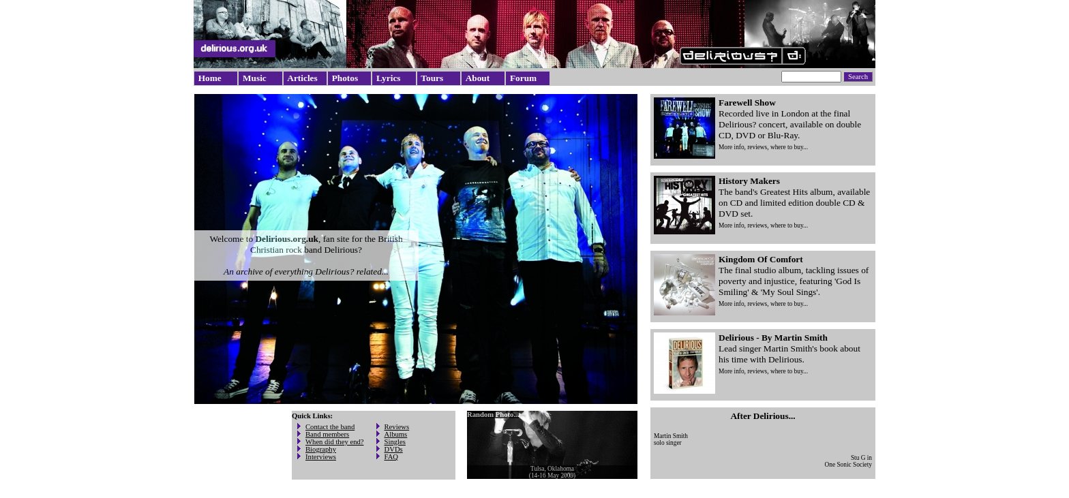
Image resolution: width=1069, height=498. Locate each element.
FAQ (392, 457)
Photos (345, 78)
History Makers (749, 181)
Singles (395, 442)
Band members (327, 434)
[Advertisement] (237, 452)
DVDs (394, 449)
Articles (302, 78)
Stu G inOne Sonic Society (848, 461)
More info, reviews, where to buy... (763, 147)
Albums (396, 434)
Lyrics (388, 78)
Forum (523, 78)
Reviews (397, 427)
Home (210, 78)
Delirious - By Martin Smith (773, 337)
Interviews (320, 457)
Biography (320, 449)
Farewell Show (747, 102)
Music (255, 78)
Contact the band (330, 427)
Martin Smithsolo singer (671, 439)
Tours (432, 78)
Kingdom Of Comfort (761, 259)
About (478, 78)
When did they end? (334, 442)
